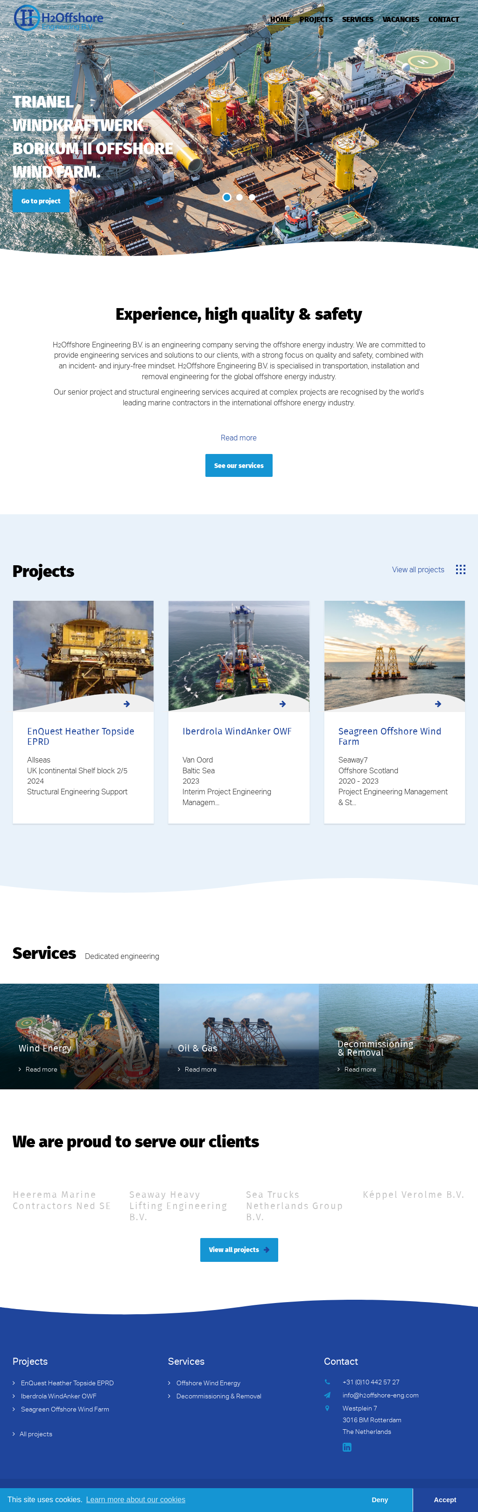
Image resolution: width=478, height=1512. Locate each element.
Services (357, 19)
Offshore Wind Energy (207, 1384)
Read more (239, 439)
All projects (36, 1435)
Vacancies (401, 19)
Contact (444, 19)
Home (280, 19)
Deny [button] (380, 1500)
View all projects (418, 571)
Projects (316, 19)
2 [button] (239, 197)
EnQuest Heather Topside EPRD (67, 1384)
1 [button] (227, 197)
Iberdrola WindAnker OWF (58, 1397)
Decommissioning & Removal (218, 1397)
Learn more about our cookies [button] (136, 1500)
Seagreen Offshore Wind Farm (64, 1410)
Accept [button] (445, 1500)
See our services (239, 465)
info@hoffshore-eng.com (381, 1396)
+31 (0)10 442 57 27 (371, 1383)
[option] (239, 128)
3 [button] (252, 197)
